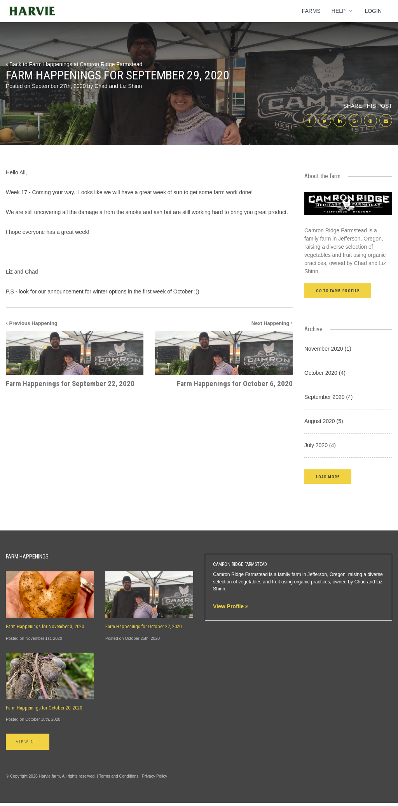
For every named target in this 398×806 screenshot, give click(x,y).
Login (373, 11)
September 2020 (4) (328, 399)
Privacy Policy (154, 779)
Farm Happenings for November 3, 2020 (45, 629)
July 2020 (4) (320, 447)
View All (30, 745)
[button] (327, 479)
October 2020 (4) (325, 375)
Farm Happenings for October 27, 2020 (143, 629)
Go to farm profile (338, 293)
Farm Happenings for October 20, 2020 (44, 710)
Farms (311, 11)
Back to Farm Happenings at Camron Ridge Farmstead (74, 64)
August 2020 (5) (323, 423)
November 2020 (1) (327, 351)
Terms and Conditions (119, 779)
